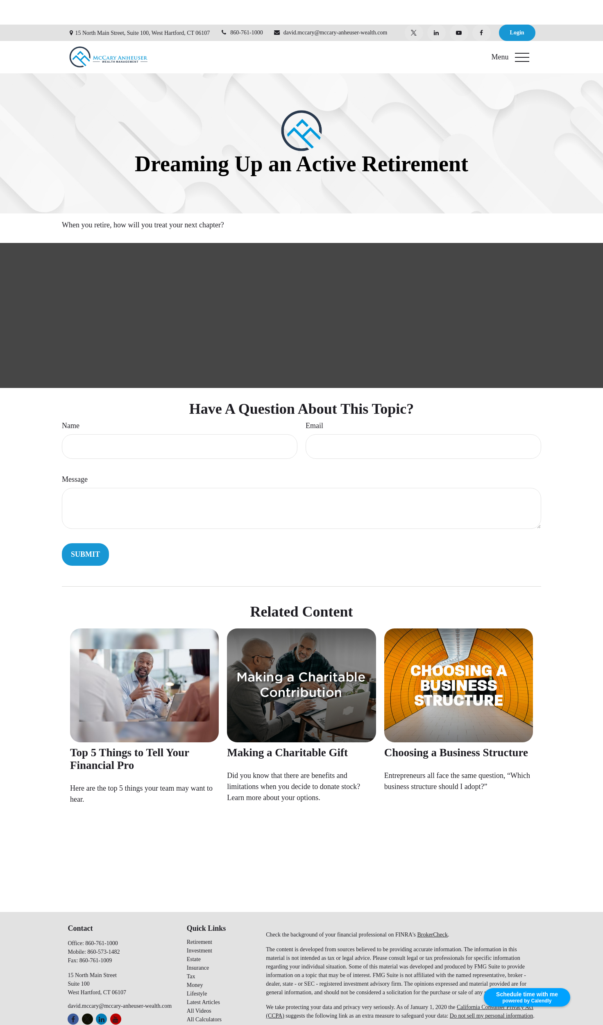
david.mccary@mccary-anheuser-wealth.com (330, 8)
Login (517, 8)
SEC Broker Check (288, 1021)
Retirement (199, 917)
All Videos (199, 986)
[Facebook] (481, 8)
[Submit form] (85, 530)
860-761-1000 (241, 8)
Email (314, 401)
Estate (194, 935)
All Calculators (204, 995)
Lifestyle (197, 969)
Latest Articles (203, 978)
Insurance (198, 943)
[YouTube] (459, 8)
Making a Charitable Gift (287, 728)
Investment (199, 926)
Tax (191, 952)
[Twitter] (414, 8)
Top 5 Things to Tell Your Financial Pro (129, 734)
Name (70, 401)
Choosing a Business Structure (456, 728)
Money (195, 960)
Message (75, 455)
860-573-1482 (103, 927)
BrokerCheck (432, 910)
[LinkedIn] (436, 8)
